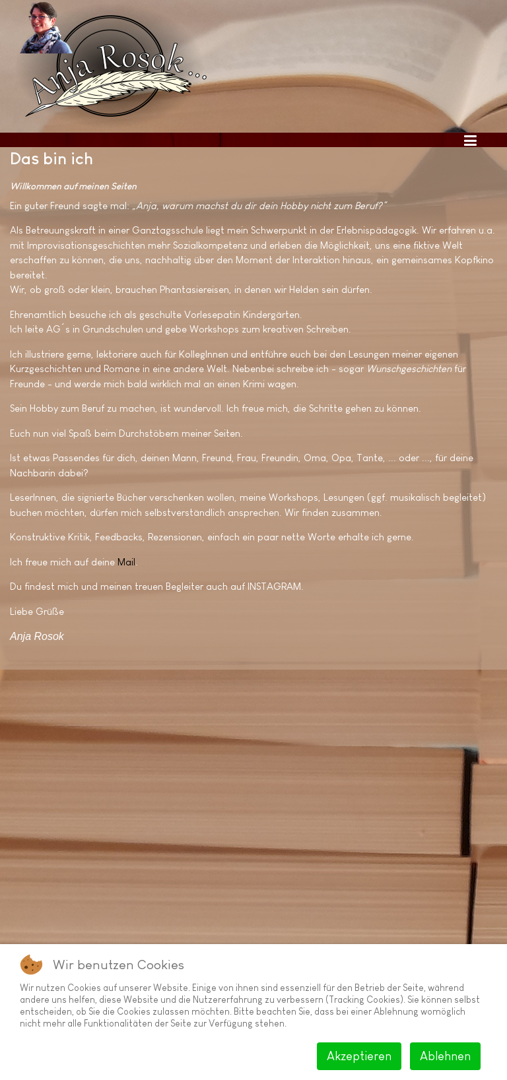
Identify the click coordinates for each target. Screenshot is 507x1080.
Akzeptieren (359, 1056)
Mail (126, 561)
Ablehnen (445, 1056)
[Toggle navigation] (470, 140)
